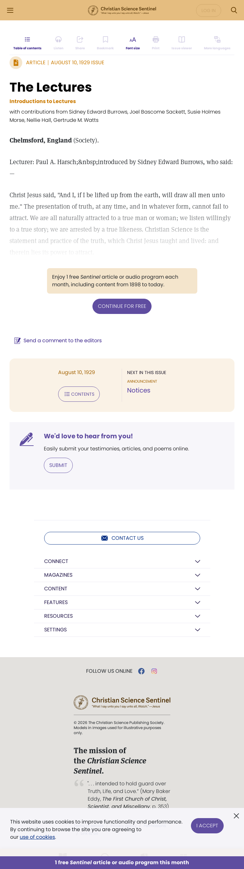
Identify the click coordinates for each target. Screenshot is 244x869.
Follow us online (109, 671)
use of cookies (37, 837)
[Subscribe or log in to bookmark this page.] (105, 43)
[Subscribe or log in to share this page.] (80, 43)
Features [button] (56, 602)
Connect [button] (56, 561)
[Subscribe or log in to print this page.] (156, 43)
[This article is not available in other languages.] (217, 43)
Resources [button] (58, 616)
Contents (79, 394)
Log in (208, 10)
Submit (58, 465)
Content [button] (55, 588)
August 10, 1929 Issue (77, 62)
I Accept (207, 825)
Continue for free (122, 306)
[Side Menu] (10, 10)
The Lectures (51, 87)
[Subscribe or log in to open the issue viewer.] (182, 43)
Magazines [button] (58, 575)
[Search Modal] (233, 10)
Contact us (122, 538)
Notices (138, 390)
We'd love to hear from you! (88, 436)
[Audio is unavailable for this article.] (58, 43)
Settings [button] (55, 629)
